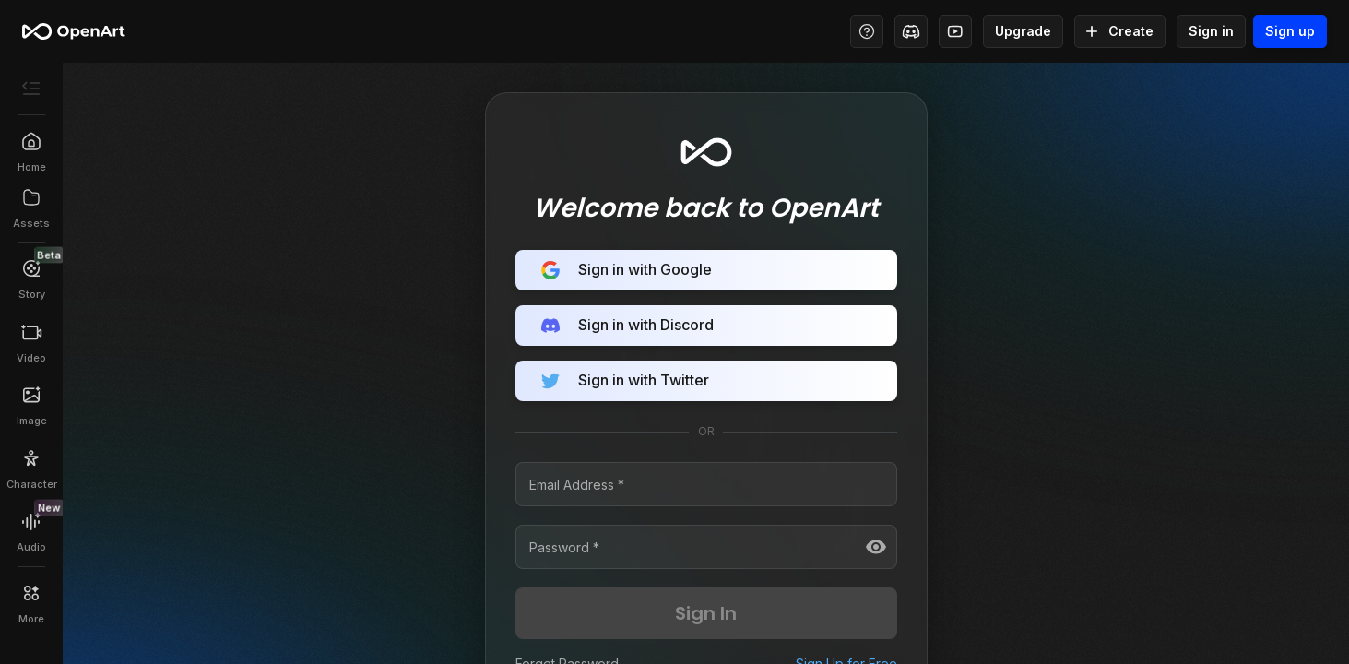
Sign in (1211, 31)
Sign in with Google (706, 270)
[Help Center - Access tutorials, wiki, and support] (866, 31)
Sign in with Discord (706, 325)
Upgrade (1023, 31)
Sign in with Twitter (706, 381)
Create (1120, 31)
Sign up (1290, 31)
